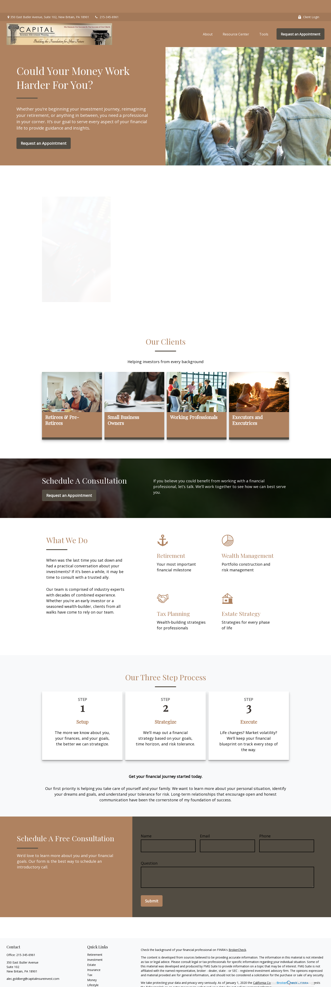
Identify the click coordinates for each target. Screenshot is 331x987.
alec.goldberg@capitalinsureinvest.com (33, 966)
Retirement (94, 942)
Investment (95, 947)
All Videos (93, 982)
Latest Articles (97, 977)
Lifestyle (93, 972)
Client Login (308, 4)
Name (146, 823)
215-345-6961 (106, 4)
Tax (89, 962)
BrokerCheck (237, 937)
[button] (207, 21)
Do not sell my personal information (251, 974)
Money (92, 967)
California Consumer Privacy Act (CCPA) (280, 970)
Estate (91, 952)
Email (205, 823)
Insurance (93, 957)
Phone (265, 823)
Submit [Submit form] (151, 888)
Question (149, 850)
